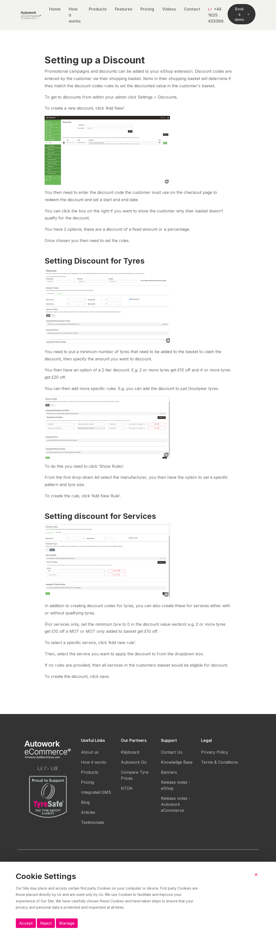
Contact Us (171, 752)
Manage (66, 923)
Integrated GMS (96, 792)
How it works (75, 15)
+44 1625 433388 (216, 15)
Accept (26, 923)
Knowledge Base (177, 762)
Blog (85, 802)
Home (55, 9)
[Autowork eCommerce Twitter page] (46, 768)
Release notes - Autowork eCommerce (176, 804)
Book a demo (242, 14)
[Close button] (257, 878)
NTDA (127, 788)
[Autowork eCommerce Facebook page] (39, 768)
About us (90, 752)
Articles (88, 812)
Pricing (147, 9)
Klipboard (130, 752)
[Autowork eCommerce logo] (31, 15)
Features (123, 9)
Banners (169, 772)
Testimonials (92, 822)
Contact (192, 9)
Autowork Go (134, 762)
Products (98, 9)
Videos (169, 9)
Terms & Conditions (219, 762)
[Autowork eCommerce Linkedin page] (54, 768)
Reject (46, 923)
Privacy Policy (214, 752)
